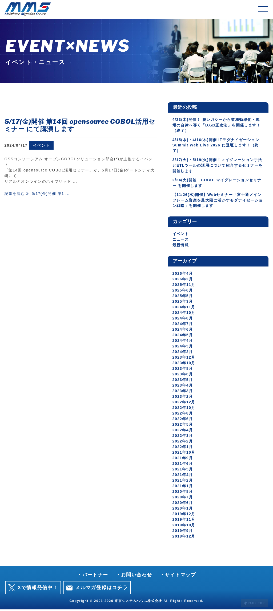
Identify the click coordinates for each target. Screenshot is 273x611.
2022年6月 (183, 420)
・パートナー (92, 576)
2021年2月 (183, 482)
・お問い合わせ (133, 576)
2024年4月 (183, 342)
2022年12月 (184, 403)
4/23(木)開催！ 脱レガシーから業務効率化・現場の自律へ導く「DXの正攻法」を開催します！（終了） (217, 125)
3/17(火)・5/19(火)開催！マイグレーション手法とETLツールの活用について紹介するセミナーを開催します (216, 166)
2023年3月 (183, 392)
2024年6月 (183, 331)
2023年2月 (183, 398)
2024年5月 (183, 336)
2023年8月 (183, 370)
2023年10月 (184, 364)
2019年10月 (184, 526)
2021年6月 (183, 465)
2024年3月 (183, 348)
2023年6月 (183, 376)
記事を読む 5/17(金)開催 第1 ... (38, 194)
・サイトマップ (178, 576)
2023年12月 (184, 359)
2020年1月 (183, 510)
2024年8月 (183, 320)
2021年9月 (183, 459)
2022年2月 (183, 443)
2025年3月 (183, 303)
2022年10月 (184, 409)
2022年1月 (183, 448)
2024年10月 (184, 314)
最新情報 (180, 247)
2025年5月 (183, 297)
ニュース (180, 241)
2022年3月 (183, 437)
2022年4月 (183, 431)
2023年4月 (183, 387)
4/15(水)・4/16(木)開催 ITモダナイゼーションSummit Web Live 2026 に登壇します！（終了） (217, 145)
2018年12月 (184, 538)
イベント (41, 145)
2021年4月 (183, 476)
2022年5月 (183, 426)
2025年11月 (184, 286)
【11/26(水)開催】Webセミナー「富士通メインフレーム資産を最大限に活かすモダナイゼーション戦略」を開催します (217, 201)
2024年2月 (183, 353)
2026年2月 (183, 280)
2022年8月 (183, 415)
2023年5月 (183, 381)
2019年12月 (184, 515)
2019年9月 (183, 532)
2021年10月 (184, 454)
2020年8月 (183, 493)
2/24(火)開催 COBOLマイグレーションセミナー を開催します (217, 184)
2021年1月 (183, 487)
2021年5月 (183, 471)
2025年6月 (183, 292)
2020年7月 (183, 499)
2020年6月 (183, 504)
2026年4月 (183, 275)
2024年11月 (184, 308)
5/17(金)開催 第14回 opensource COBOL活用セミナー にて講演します (80, 125)
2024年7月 (183, 325)
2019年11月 (184, 521)
